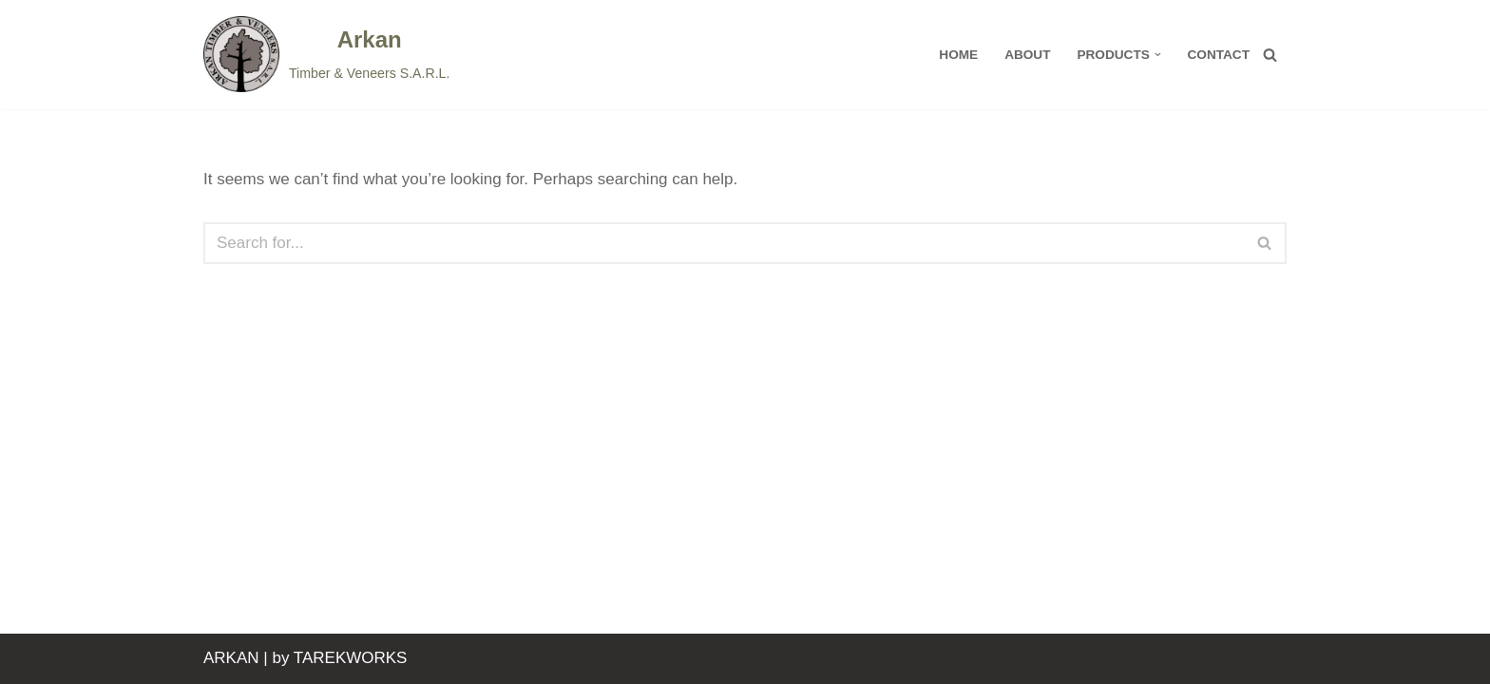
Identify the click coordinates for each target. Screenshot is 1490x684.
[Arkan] (326, 54)
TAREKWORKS (351, 658)
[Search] (1270, 55)
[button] (1158, 54)
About (1027, 55)
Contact (1219, 55)
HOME (958, 55)
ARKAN (231, 658)
